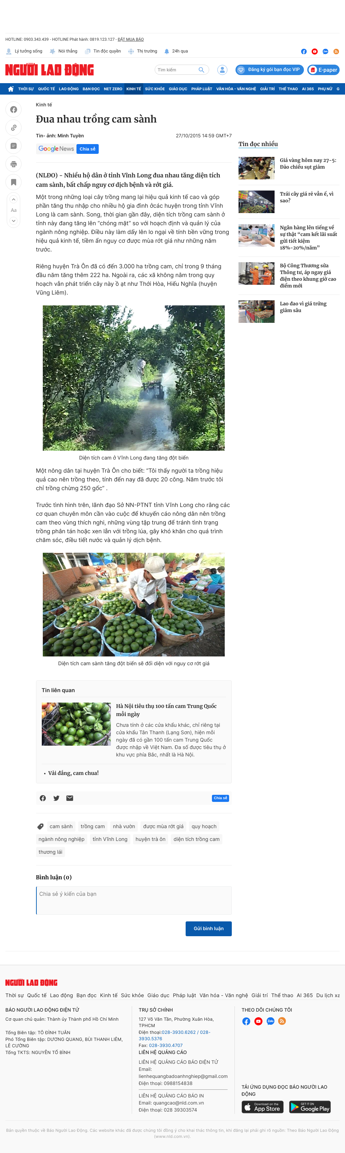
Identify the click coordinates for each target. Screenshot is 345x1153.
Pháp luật (201, 89)
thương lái (51, 852)
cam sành (61, 826)
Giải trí (267, 89)
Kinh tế (133, 89)
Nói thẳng (63, 51)
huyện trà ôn (151, 839)
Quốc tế (46, 89)
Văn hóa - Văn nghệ (236, 89)
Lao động (69, 89)
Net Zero (113, 89)
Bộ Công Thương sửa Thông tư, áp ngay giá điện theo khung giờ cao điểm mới (308, 276)
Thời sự (26, 89)
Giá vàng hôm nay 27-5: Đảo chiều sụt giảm (308, 163)
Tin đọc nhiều (258, 144)
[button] (13, 199)
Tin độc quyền (102, 51)
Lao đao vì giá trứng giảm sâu (303, 307)
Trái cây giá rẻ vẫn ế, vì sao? (307, 197)
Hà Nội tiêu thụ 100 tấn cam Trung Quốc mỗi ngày (166, 710)
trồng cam (93, 826)
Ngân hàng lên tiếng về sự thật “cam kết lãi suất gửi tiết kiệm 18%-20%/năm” (308, 238)
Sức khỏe (155, 89)
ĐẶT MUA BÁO (131, 39)
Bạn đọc (91, 89)
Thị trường (142, 51)
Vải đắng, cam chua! (74, 773)
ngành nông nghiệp (62, 839)
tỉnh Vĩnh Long (110, 839)
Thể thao (288, 89)
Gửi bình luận (209, 928)
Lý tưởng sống (23, 51)
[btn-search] (201, 70)
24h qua (176, 51)
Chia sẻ (87, 148)
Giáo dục (178, 89)
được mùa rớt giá (163, 826)
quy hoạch (204, 826)
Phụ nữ (325, 89)
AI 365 (308, 89)
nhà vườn (124, 826)
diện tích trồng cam (197, 839)
